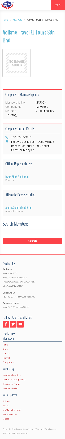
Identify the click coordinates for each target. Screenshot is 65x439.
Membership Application (14, 379)
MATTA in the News (12, 410)
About (5, 349)
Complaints (8, 362)
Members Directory (12, 375)
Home (5, 20)
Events (6, 405)
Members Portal (10, 388)
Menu (58, 5)
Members (17, 20)
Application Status (11, 384)
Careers (6, 353)
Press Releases (10, 414)
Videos (6, 419)
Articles (6, 401)
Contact (6, 358)
